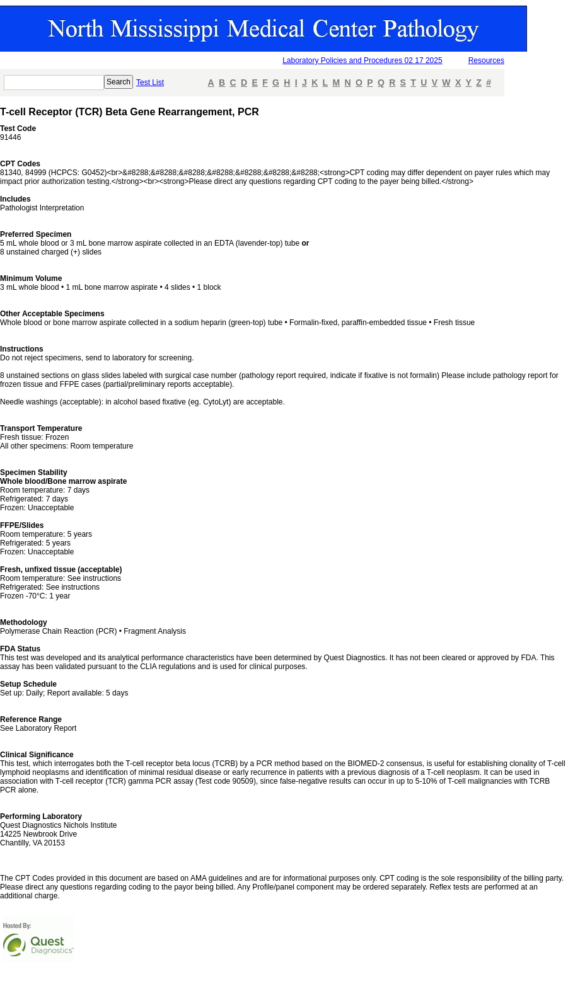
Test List (150, 82)
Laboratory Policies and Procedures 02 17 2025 (362, 60)
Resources (486, 60)
